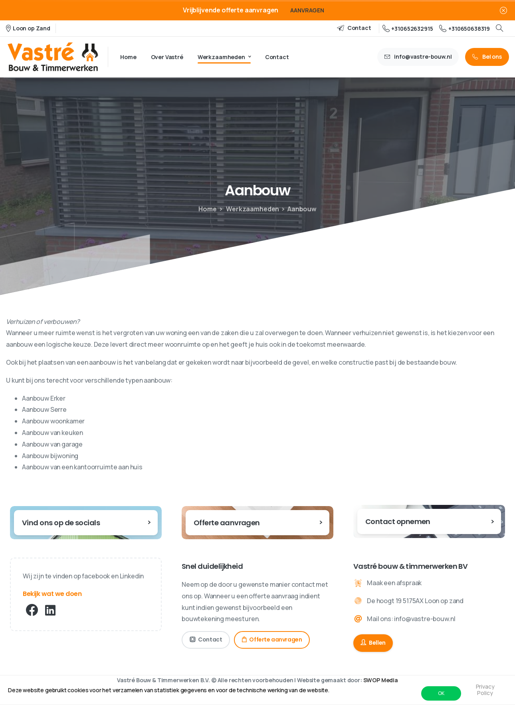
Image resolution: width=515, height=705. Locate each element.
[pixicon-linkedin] (50, 610)
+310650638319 (464, 28)
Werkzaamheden (245, 209)
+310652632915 (407, 28)
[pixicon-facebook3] (32, 610)
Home (205, 209)
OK (441, 693)
